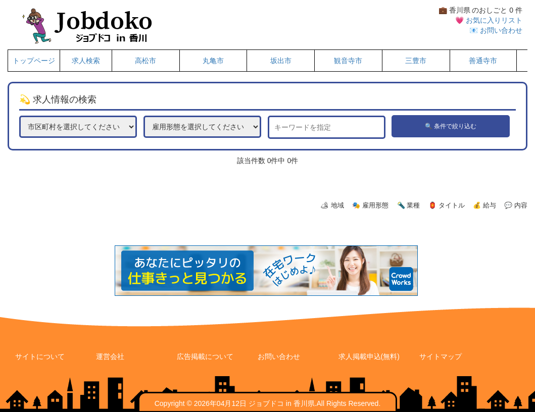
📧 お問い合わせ (495, 30)
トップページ (34, 61)
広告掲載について (205, 356)
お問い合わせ (279, 356)
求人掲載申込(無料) (369, 356)
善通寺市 (483, 61)
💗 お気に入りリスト (488, 20)
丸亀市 (213, 61)
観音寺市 (348, 61)
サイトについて (40, 356)
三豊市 (415, 61)
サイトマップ (440, 356)
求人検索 (86, 61)
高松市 (145, 61)
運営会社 (110, 356)
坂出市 (280, 61)
